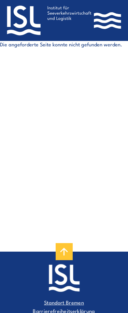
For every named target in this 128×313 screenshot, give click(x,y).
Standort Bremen (64, 303)
